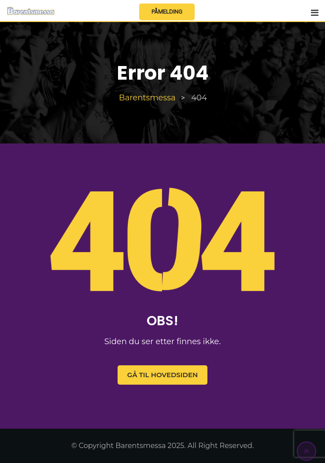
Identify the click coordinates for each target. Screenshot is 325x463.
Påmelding (166, 11)
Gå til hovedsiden (162, 375)
